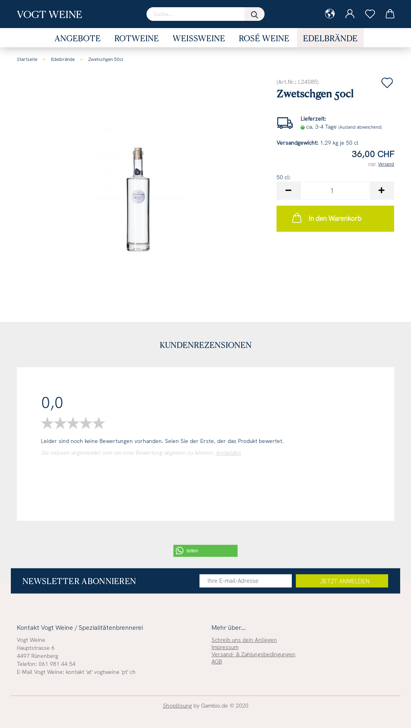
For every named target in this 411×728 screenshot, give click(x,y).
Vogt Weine (49, 14)
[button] (205, 551)
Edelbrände (330, 38)
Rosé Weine (264, 38)
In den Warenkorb (326, 217)
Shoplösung (177, 705)
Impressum (225, 647)
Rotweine (136, 38)
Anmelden (228, 452)
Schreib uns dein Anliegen (244, 639)
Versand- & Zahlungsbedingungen (253, 654)
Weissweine (199, 38)
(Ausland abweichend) (360, 127)
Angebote (78, 38)
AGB (217, 661)
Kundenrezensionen (206, 345)
